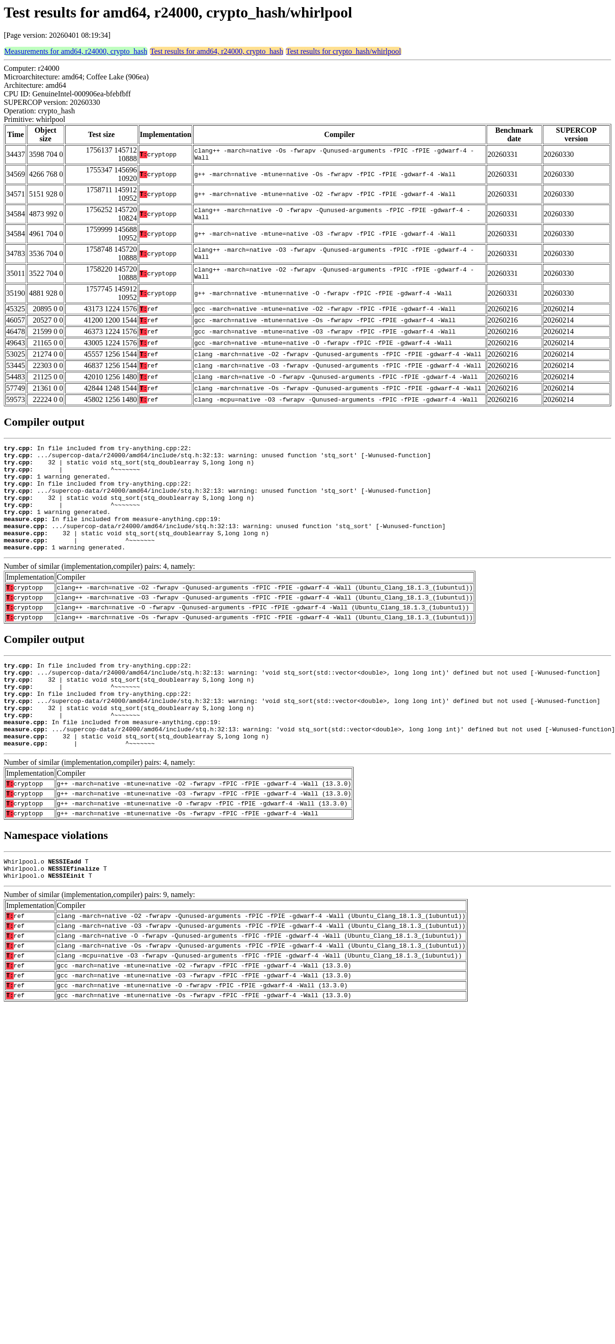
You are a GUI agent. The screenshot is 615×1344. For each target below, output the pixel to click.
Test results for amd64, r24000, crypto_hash (216, 51)
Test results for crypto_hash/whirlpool (343, 51)
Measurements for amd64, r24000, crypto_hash (75, 51)
